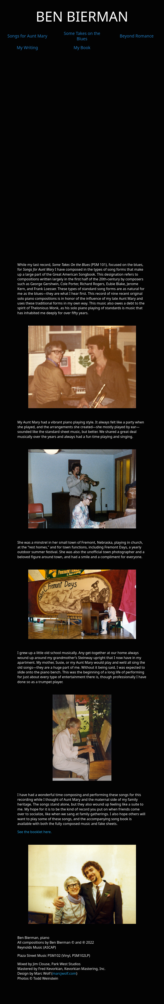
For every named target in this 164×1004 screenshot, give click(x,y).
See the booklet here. (34, 831)
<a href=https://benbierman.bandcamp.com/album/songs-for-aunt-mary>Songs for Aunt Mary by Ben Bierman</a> (82, 156)
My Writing (27, 47)
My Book (81, 47)
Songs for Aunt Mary (27, 36)
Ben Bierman (82, 16)
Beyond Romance (137, 36)
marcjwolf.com (64, 973)
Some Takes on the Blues (82, 36)
